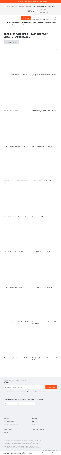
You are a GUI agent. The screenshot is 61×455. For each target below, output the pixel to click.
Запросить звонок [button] (11, 404)
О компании (15, 22)
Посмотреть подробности (39, 2)
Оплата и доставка (26, 22)
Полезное (25, 25)
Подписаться (51, 387)
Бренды (40, 22)
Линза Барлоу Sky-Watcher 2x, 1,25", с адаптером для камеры (14, 252)
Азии (54, 6)
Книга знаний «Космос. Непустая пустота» (15, 74)
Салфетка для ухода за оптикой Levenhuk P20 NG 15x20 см (44, 322)
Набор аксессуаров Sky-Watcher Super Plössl (16, 321)
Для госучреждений (50, 22)
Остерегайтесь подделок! (38, 429)
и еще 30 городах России (38, 6)
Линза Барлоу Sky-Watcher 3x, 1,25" (41, 251)
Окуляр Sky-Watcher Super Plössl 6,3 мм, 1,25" (16, 146)
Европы (49, 6)
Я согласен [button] (54, 452)
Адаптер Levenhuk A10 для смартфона (42, 216)
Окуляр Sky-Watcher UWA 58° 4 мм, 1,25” (15, 216)
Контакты (34, 421)
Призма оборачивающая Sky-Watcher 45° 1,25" (43, 181)
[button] (9, 11)
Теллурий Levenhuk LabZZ (11, 110)
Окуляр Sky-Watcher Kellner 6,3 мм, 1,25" (43, 287)
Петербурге (29, 6)
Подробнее (29, 453)
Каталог (11, 31)
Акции (34, 22)
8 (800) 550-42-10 (30, 11)
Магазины (34, 418)
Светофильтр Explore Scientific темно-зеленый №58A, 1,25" (44, 358)
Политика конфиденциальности (50, 450)
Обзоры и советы (8, 429)
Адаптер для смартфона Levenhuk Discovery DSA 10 (44, 74)
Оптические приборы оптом (11, 424)
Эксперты (34, 424)
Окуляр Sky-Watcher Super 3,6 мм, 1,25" (14, 287)
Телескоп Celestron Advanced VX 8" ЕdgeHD (31, 31)
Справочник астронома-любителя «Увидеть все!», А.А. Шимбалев (44, 110)
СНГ (45, 6)
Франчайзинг (35, 427)
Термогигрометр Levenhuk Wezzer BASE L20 (16, 358)
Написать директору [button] (27, 404)
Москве (23, 6)
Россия (8, 22)
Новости (6, 427)
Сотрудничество (16, 25)
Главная (5, 31)
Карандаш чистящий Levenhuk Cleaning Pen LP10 (16, 181)
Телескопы (16, 31)
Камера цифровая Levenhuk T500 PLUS (42, 146)
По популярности (8, 49)
